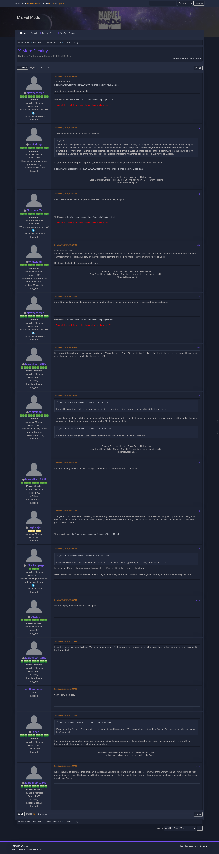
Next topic (195, 58)
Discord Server (47, 33)
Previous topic (180, 58)
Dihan (35, 732)
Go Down (22, 68)
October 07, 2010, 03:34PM (65, 245)
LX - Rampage (35, 565)
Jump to (159, 828)
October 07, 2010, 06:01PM (65, 395)
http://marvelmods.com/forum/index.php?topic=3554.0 (91, 99)
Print (198, 68)
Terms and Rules (191, 846)
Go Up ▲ (203, 846)
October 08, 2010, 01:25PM (65, 766)
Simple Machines (34, 849)
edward (35, 616)
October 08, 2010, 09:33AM (65, 600)
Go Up (21, 814)
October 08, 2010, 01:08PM (65, 715)
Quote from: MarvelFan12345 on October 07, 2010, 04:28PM (85, 428)
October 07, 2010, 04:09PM (65, 296)
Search (33, 33)
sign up (61, 3)
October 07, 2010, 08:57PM (65, 549)
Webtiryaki (25, 846)
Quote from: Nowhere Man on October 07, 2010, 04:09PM (84, 402)
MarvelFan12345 (35, 364)
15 (49, 67)
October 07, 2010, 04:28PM (65, 347)
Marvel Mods (28, 17)
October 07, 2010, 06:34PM (65, 463)
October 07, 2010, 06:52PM (65, 511)
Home (22, 33)
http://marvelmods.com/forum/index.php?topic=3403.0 (95, 534)
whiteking (35, 144)
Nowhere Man (35, 93)
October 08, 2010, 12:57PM (65, 689)
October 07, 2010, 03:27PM (65, 128)
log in (52, 3)
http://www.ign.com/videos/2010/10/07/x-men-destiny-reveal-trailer (86, 85)
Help (181, 846)
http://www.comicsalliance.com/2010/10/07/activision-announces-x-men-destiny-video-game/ (99, 169)
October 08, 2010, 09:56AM (65, 641)
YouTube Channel (67, 33)
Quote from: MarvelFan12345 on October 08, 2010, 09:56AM (85, 722)
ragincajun (35, 527)
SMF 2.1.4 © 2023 (19, 849)
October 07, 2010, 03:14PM (65, 76)
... (46, 67)
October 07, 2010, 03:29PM (65, 194)
